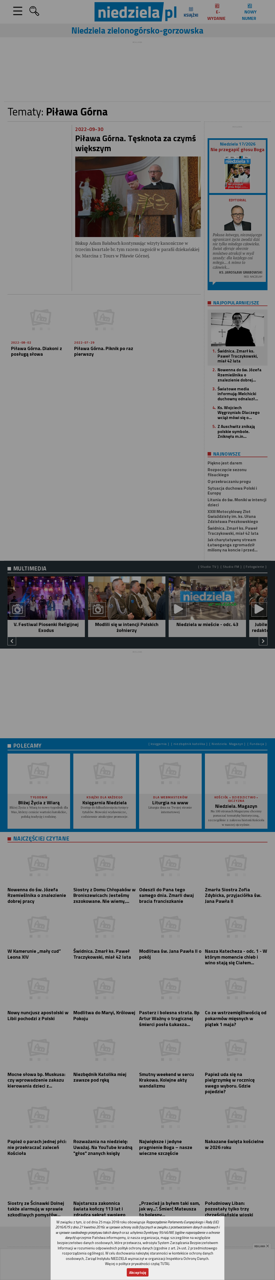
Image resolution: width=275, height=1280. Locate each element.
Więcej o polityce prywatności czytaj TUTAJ (137, 1263)
